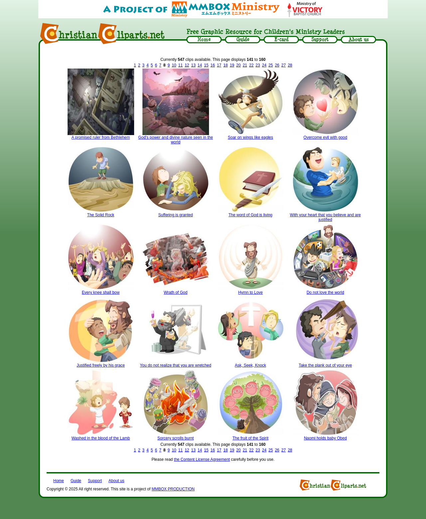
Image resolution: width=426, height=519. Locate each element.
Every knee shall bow (100, 292)
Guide (76, 480)
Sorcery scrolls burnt (175, 438)
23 (258, 65)
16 (212, 65)
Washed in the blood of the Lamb (101, 438)
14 (200, 65)
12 (187, 65)
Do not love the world (325, 292)
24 (264, 65)
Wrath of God (175, 292)
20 (238, 65)
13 (193, 65)
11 (180, 65)
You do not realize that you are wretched (175, 365)
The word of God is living (250, 215)
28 (290, 65)
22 (251, 65)
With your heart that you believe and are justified (325, 217)
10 (174, 65)
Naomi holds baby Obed (325, 438)
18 (225, 65)
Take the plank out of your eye (325, 365)
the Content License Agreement (202, 459)
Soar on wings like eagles (250, 137)
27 (283, 65)
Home (58, 480)
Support (95, 480)
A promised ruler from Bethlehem (101, 137)
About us (116, 480)
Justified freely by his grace (101, 365)
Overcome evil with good (325, 137)
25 (271, 65)
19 (232, 65)
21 (245, 65)
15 (206, 65)
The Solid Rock (100, 215)
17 (219, 65)
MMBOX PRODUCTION (172, 489)
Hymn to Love (250, 292)
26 (277, 65)
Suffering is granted (175, 215)
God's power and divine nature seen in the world (175, 139)
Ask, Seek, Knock (250, 365)
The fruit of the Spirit (250, 438)
